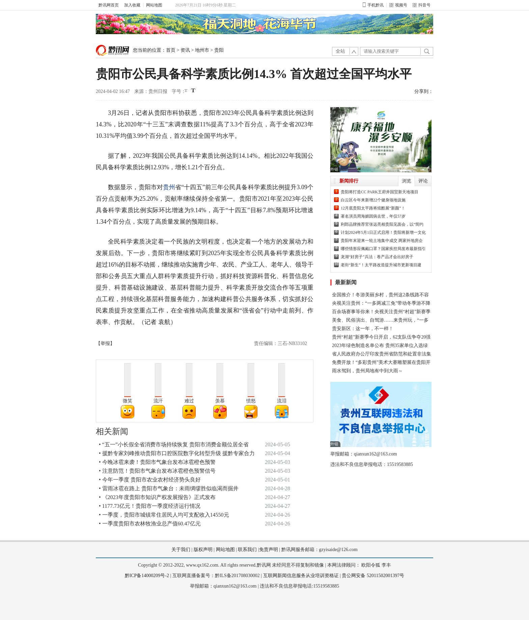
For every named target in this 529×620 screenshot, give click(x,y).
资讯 (185, 50)
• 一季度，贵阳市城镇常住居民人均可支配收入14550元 (164, 515)
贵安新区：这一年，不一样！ (362, 328)
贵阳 (219, 50)
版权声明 (203, 549)
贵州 (169, 187)
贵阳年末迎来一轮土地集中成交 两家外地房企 (382, 240)
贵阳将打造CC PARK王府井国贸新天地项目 (379, 192)
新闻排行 (348, 180)
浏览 (406, 180)
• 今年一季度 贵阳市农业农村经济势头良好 (150, 479)
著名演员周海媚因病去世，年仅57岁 (373, 216)
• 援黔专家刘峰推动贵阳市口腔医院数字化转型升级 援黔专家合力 (177, 453)
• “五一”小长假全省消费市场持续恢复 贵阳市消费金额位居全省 (174, 444)
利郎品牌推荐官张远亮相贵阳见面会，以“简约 (382, 224)
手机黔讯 (373, 5)
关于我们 (180, 549)
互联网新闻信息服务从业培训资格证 (301, 575)
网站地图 (154, 5)
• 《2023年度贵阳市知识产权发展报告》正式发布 (157, 497)
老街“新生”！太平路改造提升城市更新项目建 (381, 265)
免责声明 (268, 549)
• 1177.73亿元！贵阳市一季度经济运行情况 (149, 506)
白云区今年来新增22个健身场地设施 (373, 200)
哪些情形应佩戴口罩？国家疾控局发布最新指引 (383, 248)
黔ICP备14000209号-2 (147, 575)
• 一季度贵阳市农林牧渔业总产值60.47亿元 (150, 523)
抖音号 (421, 5)
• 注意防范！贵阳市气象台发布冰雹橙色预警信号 (157, 471)
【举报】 (105, 343)
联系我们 (247, 549)
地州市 (202, 50)
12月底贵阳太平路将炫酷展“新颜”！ (373, 208)
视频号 (398, 5)
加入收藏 (132, 5)
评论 (423, 180)
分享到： (423, 91)
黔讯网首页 (109, 5)
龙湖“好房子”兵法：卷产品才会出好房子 (377, 256)
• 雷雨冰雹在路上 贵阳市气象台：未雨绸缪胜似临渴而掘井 (169, 488)
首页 (170, 50)
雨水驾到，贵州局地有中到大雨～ (367, 370)
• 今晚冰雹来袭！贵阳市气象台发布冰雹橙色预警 (157, 462)
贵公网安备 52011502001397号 (373, 575)
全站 (340, 51)
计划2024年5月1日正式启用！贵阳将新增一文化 (383, 232)
